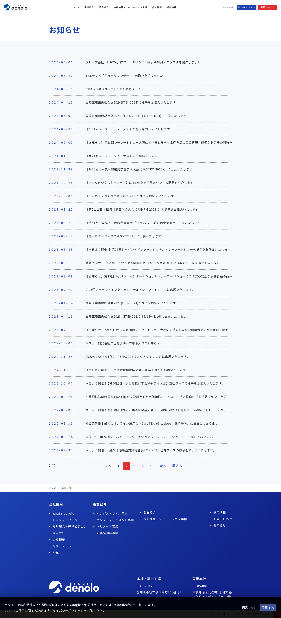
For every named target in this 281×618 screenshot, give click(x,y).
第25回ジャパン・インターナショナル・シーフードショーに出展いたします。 (140, 289)
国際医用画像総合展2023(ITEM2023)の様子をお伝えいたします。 (132, 303)
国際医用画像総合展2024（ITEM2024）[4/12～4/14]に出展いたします (136, 115)
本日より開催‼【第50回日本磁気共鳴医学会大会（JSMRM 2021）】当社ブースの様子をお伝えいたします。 (161, 410)
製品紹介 (104, 7)
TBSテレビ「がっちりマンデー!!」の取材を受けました (124, 75)
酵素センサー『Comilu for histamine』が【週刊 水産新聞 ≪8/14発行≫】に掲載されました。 (153, 263)
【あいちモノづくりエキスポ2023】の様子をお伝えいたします (130, 196)
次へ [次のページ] (164, 466)
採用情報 (171, 7)
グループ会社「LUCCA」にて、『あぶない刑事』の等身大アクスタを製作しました (143, 62)
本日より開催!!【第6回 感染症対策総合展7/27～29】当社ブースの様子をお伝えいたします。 (151, 450)
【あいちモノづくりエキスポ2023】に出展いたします (123, 236)
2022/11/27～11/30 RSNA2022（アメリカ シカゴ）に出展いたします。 (138, 356)
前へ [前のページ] (107, 466)
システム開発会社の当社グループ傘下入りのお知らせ (123, 343)
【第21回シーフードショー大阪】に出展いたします (122, 156)
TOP (76, 7)
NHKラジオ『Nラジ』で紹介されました (113, 89)
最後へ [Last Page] (178, 465)
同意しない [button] (249, 607)
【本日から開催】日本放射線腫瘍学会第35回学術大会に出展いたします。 (137, 370)
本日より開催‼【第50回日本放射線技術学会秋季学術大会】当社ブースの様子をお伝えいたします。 (155, 383)
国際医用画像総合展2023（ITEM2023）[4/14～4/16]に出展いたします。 (137, 316)
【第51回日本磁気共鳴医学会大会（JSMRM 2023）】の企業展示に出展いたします (143, 222)
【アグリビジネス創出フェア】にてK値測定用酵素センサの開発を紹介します (139, 182)
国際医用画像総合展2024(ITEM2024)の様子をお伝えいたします (131, 102)
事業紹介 (89, 7)
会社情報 (157, 7)
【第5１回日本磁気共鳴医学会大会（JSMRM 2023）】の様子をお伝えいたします (142, 209)
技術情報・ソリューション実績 (130, 7)
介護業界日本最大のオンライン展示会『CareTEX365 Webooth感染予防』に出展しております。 (153, 423)
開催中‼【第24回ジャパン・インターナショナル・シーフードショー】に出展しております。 (150, 437)
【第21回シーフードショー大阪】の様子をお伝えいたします (128, 129)
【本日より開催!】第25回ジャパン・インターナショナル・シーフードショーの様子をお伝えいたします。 (159, 249)
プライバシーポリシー (65, 610)
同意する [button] (268, 607)
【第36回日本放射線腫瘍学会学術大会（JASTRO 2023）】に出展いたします (139, 169)
